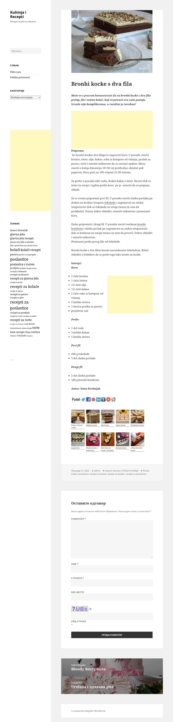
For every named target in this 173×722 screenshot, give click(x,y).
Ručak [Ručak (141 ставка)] (32, 324)
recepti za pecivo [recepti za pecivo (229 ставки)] (19, 294)
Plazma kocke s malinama (92, 449)
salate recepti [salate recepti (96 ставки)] (27, 328)
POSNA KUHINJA (130, 470)
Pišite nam (15, 71)
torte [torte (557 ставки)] (35, 328)
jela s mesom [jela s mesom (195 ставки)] (27, 241)
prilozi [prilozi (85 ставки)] (34, 268)
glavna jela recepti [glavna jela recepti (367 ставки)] (22, 238)
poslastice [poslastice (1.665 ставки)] (19, 259)
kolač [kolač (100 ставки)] (35, 245)
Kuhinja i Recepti (18, 14)
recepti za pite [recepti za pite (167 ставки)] (17, 297)
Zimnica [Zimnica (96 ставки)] (13, 336)
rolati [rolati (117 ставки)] (26, 324)
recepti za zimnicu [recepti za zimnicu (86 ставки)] (16, 324)
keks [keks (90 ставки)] (25, 246)
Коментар (78, 518)
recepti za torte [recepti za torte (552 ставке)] (21, 320)
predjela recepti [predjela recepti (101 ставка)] (25, 268)
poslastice (83, 473)
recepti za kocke (98, 473)
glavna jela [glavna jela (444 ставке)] (17, 234)
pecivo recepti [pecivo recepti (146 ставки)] (25, 254)
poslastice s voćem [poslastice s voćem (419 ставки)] (22, 264)
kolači (74, 473)
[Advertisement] (30, 170)
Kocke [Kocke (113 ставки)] (30, 245)
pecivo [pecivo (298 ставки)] (14, 254)
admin (97, 470)
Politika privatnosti (20, 77)
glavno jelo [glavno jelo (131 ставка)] (15, 242)
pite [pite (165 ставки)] (34, 254)
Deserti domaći (113, 470)
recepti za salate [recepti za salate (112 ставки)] (29, 316)
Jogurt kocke (120, 425)
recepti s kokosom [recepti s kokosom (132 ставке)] (18, 271)
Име (74, 564)
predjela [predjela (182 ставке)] (14, 268)
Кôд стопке (78, 621)
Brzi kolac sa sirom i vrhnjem (107, 449)
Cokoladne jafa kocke (136, 449)
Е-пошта (77, 578)
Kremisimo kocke (137, 425)
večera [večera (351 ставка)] (35, 332)
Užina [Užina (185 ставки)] (28, 332)
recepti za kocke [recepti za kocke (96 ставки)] (16, 282)
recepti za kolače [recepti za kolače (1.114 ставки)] (24, 286)
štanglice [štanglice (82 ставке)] (29, 336)
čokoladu (110, 202)
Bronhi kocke (121, 448)
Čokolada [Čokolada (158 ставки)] (21, 335)
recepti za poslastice (136, 473)
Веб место (77, 592)
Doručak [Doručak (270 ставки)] (23, 230)
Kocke (146, 470)
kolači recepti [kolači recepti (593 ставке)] (31, 250)
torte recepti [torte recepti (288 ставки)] (17, 332)
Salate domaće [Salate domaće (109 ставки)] (15, 328)
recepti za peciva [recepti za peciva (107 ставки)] (16, 291)
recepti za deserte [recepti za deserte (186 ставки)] (19, 274)
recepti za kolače (115, 473)
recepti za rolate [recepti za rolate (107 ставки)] (16, 316)
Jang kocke (75, 448)
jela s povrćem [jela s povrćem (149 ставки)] (16, 245)
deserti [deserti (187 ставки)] (13, 230)
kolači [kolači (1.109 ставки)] (15, 249)
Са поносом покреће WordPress (88, 710)
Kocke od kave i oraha (77, 426)
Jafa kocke (105, 425)
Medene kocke (91, 425)
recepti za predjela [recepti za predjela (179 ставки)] (20, 312)
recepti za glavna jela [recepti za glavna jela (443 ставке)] (24, 278)
